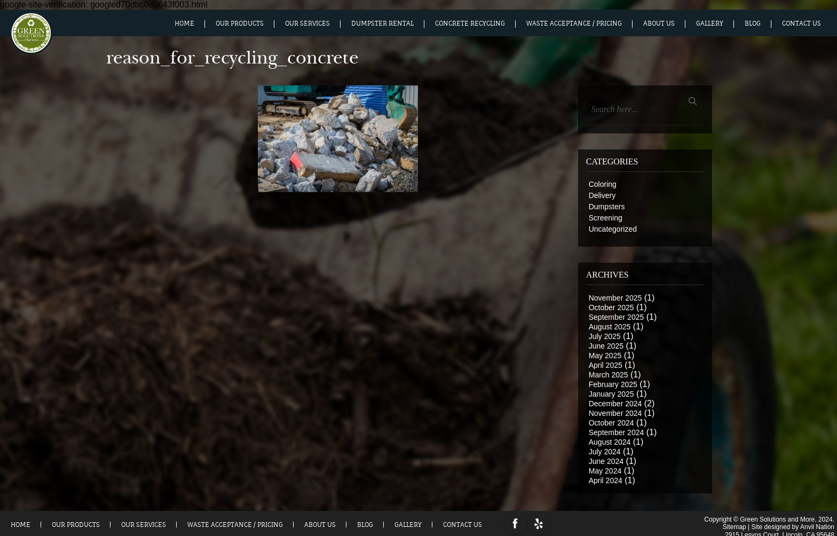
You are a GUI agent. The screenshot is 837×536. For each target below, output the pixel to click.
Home (184, 23)
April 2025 (605, 365)
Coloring (603, 184)
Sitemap (734, 525)
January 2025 (611, 394)
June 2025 (606, 346)
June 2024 (606, 461)
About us (659, 23)
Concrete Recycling (470, 23)
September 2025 (616, 317)
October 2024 (611, 423)
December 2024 (615, 403)
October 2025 (611, 307)
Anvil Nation (817, 525)
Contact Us (801, 23)
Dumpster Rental (382, 23)
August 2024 (610, 442)
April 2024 (605, 480)
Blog (753, 23)
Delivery (602, 195)
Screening (605, 218)
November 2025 (615, 298)
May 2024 (605, 471)
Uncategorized (613, 229)
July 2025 (605, 336)
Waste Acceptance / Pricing (574, 23)
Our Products (240, 23)
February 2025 (613, 384)
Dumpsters (607, 206)
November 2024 (615, 413)
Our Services (307, 23)
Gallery (709, 23)
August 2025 (610, 326)
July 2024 (605, 451)
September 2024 (616, 432)
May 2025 (605, 355)
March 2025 (608, 375)
